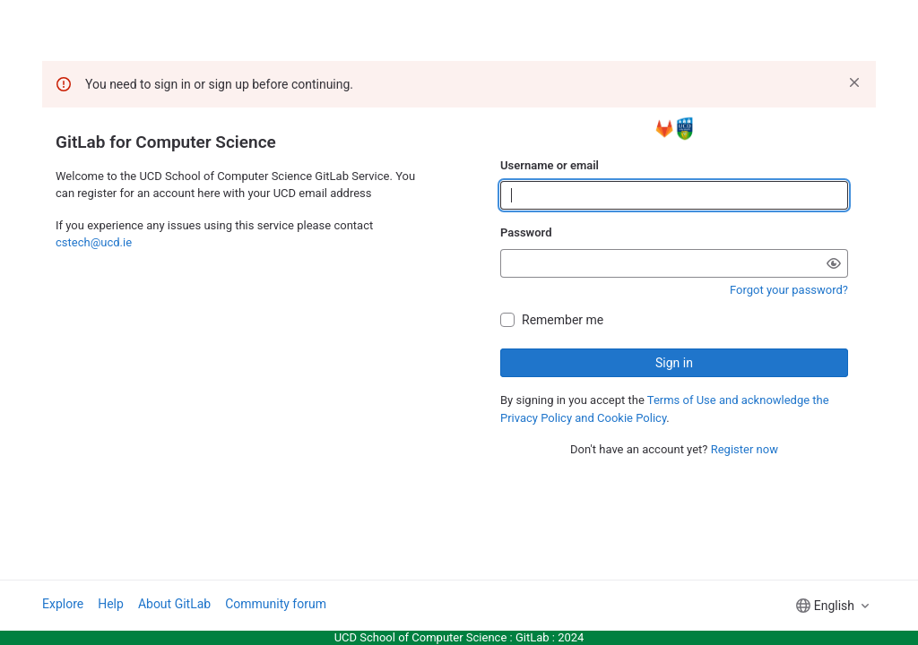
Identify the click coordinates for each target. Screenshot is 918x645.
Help (111, 604)
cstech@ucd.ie (94, 242)
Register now (744, 449)
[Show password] (833, 263)
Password (525, 232)
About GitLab (174, 604)
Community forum (275, 604)
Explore (62, 604)
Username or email (549, 165)
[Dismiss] (854, 82)
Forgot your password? (789, 290)
